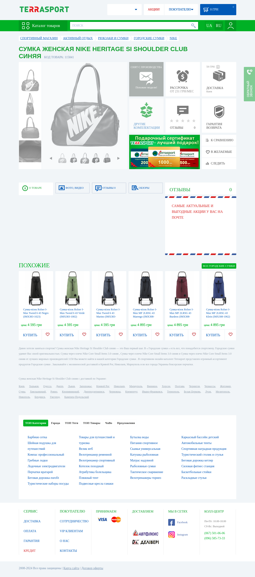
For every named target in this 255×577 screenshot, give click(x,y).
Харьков (33, 386)
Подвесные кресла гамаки (96, 483)
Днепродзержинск (94, 391)
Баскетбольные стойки (196, 472)
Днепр (59, 386)
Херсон (166, 386)
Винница (152, 386)
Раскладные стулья (193, 477)
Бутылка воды (139, 437)
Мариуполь (135, 386)
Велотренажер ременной (95, 454)
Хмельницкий (38, 391)
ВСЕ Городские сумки (219, 266)
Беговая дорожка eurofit (43, 477)
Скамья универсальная (145, 448)
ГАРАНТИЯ (31, 541)
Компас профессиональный (46, 454)
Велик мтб (86, 448)
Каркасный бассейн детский (200, 437)
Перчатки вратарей (40, 472)
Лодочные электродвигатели (46, 466)
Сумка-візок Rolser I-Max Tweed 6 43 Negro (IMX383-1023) (36, 313)
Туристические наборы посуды (48, 483)
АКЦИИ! (154, 9)
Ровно (53, 391)
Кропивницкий (70, 391)
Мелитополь (223, 391)
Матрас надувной (141, 460)
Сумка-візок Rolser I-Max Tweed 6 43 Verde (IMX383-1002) (72, 313)
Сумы (22, 391)
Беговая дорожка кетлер (197, 460)
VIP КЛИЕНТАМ (71, 531)
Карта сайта (71, 568)
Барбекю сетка (37, 437)
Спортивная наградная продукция (203, 448)
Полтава (179, 386)
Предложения (126, 423)
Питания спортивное (144, 443)
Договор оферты (92, 568)
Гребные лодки (38, 460)
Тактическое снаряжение (146, 472)
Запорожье (85, 386)
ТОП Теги (71, 423)
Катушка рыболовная (144, 454)
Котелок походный (91, 466)
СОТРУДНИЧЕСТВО (74, 521)
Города (55, 423)
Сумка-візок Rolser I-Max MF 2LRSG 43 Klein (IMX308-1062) (218, 313)
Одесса (47, 386)
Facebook (178, 522)
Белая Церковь (192, 391)
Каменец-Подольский (76, 397)
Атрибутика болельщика (95, 472)
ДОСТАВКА (32, 521)
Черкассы (209, 386)
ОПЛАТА (30, 531)
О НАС (64, 541)
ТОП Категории (35, 423)
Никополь (24, 397)
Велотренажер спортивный (97, 460)
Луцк (208, 391)
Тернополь (173, 391)
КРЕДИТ (30, 550)
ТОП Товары (91, 423)
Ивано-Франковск (152, 391)
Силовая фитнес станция (197, 466)
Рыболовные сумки (143, 466)
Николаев (119, 386)
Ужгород (55, 397)
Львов (71, 386)
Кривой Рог (102, 386)
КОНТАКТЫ (68, 550)
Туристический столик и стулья (202, 454)
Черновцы (115, 391)
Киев (21, 386)
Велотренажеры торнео (145, 477)
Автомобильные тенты (196, 443)
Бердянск (40, 397)
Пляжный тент (88, 477)
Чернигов (194, 386)
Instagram (178, 534)
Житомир (225, 386)
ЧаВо (108, 423)
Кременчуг (131, 391)
